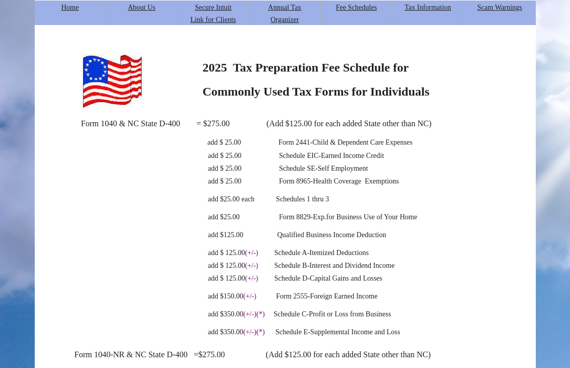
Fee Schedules (356, 7)
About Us (141, 7)
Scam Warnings (500, 7)
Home (70, 7)
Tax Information (428, 7)
